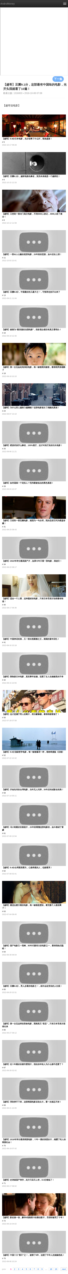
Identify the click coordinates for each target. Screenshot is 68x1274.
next (64, 1269)
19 (56, 1269)
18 (51, 1269)
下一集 (58, 78)
